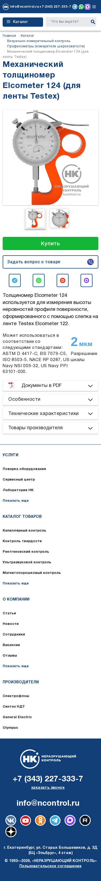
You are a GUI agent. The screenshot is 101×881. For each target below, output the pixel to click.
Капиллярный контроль (24, 530)
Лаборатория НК (18, 490)
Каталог (17, 22)
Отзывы (10, 655)
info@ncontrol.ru (24, 6)
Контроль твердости (22, 541)
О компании (16, 599)
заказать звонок (48, 788)
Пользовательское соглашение (50, 866)
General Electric (17, 717)
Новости (11, 624)
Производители (21, 682)
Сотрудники (14, 634)
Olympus (10, 728)
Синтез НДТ (14, 706)
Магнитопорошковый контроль (32, 573)
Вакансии (11, 645)
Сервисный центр (19, 479)
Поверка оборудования (24, 469)
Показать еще (16, 500)
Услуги (10, 455)
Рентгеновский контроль (26, 551)
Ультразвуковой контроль (27, 562)
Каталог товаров (22, 517)
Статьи (9, 613)
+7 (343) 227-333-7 (55, 6)
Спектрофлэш (16, 696)
